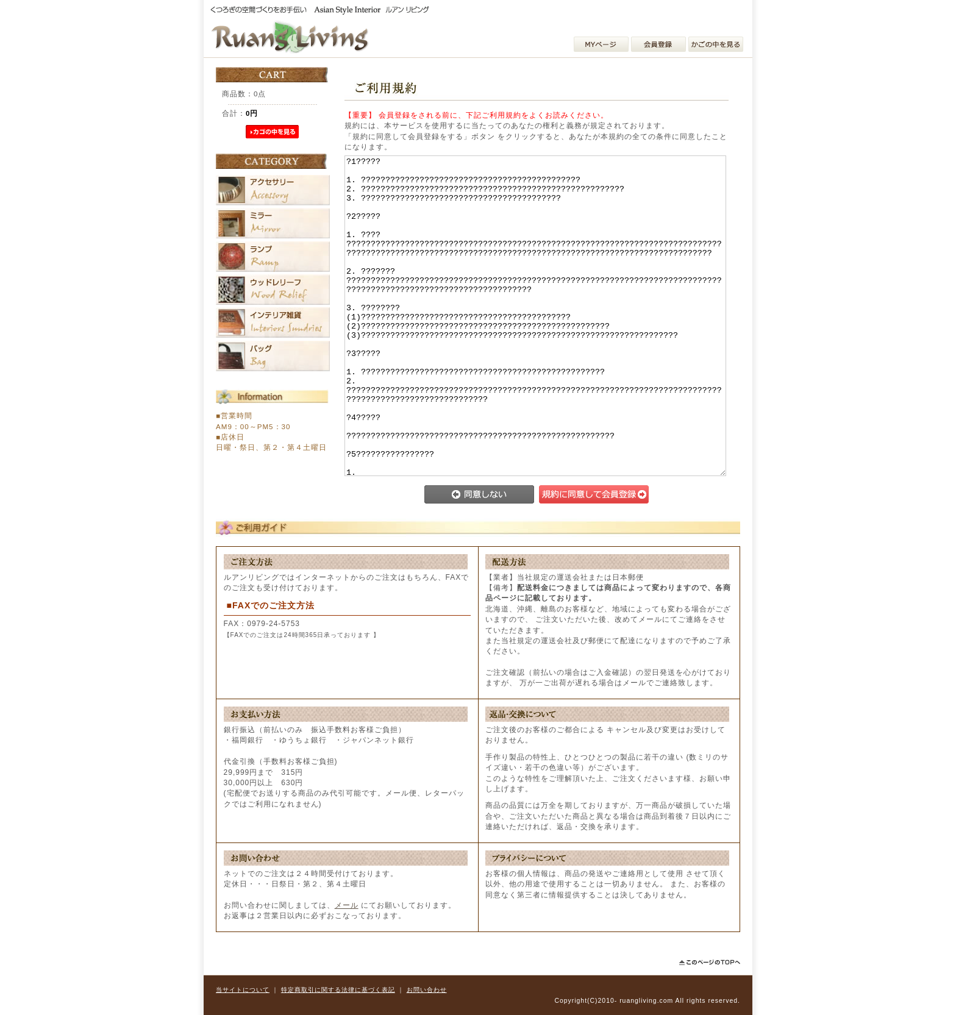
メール (346, 905)
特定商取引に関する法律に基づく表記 (338, 989)
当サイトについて (242, 989)
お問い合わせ (427, 989)
